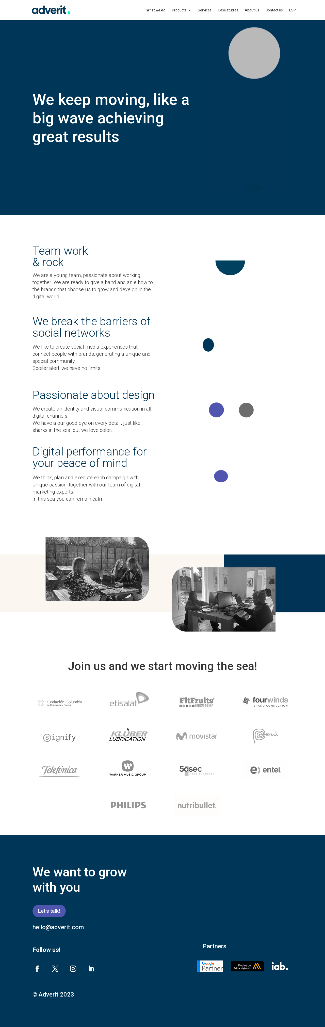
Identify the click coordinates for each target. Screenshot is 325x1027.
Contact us (274, 10)
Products (179, 10)
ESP (292, 10)
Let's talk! (49, 911)
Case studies (228, 10)
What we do (156, 10)
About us (252, 10)
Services (205, 10)
